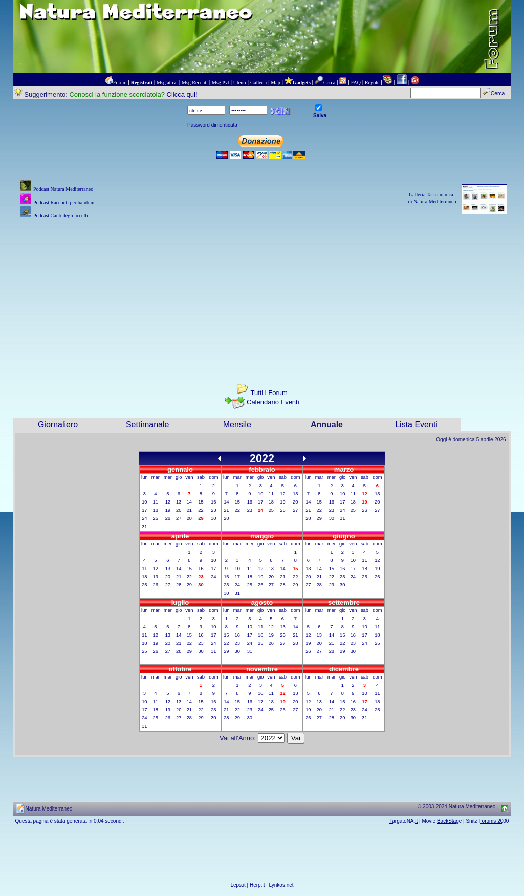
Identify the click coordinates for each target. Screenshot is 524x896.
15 (200, 502)
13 (178, 502)
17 (144, 510)
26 (167, 518)
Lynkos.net (281, 885)
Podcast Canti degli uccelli (60, 215)
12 (167, 502)
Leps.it (237, 885)
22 (200, 510)
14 (189, 502)
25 (155, 518)
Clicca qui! (182, 94)
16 (213, 502)
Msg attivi (167, 82)
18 (155, 510)
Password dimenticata (212, 125)
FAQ (356, 82)
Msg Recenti (195, 82)
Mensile (237, 424)
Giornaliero (58, 424)
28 (189, 518)
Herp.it (257, 885)
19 (167, 510)
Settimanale (147, 424)
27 (178, 518)
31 (144, 526)
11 (155, 502)
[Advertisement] (262, 292)
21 (189, 510)
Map (275, 82)
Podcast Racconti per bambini (64, 202)
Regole (372, 82)
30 (213, 518)
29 (319, 518)
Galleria (258, 82)
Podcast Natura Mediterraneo (63, 189)
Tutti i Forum (268, 393)
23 (213, 510)
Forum (120, 82)
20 (178, 510)
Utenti (239, 82)
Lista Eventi (416, 424)
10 (144, 502)
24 (144, 518)
